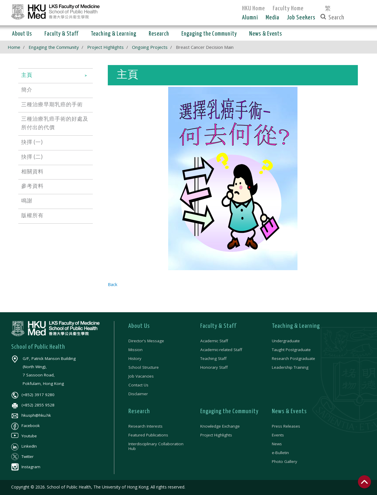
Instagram (25, 466)
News (277, 443)
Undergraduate (286, 340)
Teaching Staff (213, 358)
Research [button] (159, 34)
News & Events (289, 411)
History (134, 358)
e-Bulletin (280, 452)
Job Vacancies (141, 376)
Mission (135, 349)
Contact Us (138, 385)
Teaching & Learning (296, 326)
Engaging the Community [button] (209, 34)
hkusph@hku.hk (31, 415)
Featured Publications (148, 435)
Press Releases (286, 426)
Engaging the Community (54, 47)
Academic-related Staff (221, 349)
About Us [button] (22, 34)
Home (14, 47)
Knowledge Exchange (220, 426)
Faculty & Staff (218, 326)
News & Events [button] (265, 34)
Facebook (25, 425)
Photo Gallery (284, 461)
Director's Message (146, 340)
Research (139, 411)
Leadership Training (290, 367)
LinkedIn (24, 446)
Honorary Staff (214, 367)
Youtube (24, 435)
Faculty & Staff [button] (61, 34)
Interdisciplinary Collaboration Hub (155, 446)
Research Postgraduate (293, 358)
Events (278, 435)
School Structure (143, 367)
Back (112, 284)
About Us (139, 326)
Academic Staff (214, 340)
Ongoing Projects (150, 47)
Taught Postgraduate (291, 349)
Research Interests (145, 426)
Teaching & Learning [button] (113, 34)
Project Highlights (105, 47)
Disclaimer (138, 393)
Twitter (22, 456)
